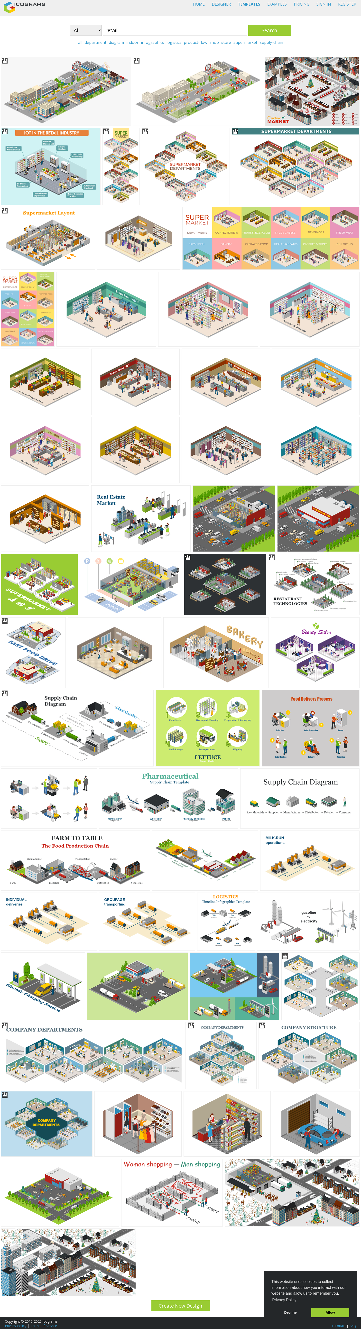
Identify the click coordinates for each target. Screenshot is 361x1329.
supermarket (245, 42)
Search (269, 30)
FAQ (352, 1325)
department (95, 42)
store (226, 42)
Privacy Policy (15, 1325)
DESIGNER (221, 4)
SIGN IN (323, 4)
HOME (199, 4)
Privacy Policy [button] (284, 1300)
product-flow (195, 42)
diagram (116, 42)
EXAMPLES (277, 4)
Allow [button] (330, 1312)
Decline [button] (290, 1312)
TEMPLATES (249, 4)
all (80, 42)
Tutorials (338, 1325)
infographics (152, 42)
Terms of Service (43, 1325)
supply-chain (271, 42)
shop (214, 42)
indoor (132, 42)
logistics (174, 42)
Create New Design (180, 1305)
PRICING (301, 4)
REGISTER (347, 4)
